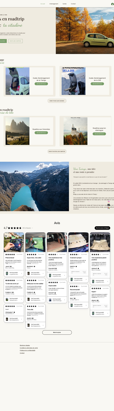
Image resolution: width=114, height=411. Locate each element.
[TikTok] (109, 205)
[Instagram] (109, 202)
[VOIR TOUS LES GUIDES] (57, 101)
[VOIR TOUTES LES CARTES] (57, 151)
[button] (32, 228)
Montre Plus (12, 263)
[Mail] (109, 208)
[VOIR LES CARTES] (15, 41)
